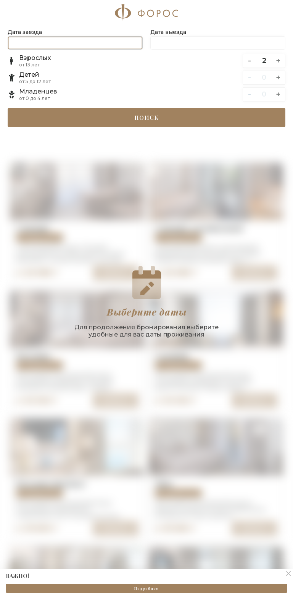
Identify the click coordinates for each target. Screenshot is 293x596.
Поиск (146, 117)
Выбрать (116, 400)
